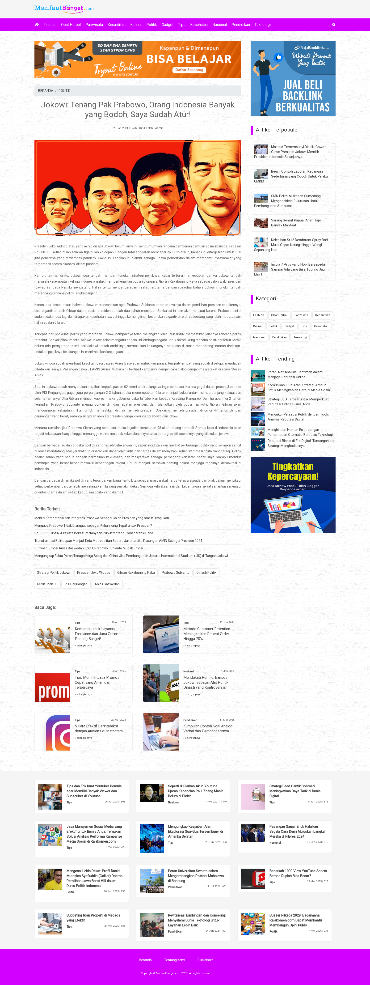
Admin (159, 128)
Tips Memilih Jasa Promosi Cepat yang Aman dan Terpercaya (97, 682)
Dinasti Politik (206, 572)
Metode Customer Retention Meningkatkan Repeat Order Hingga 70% (206, 634)
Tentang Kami (174, 960)
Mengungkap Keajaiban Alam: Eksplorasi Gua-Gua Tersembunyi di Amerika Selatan (195, 831)
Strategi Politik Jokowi (53, 572)
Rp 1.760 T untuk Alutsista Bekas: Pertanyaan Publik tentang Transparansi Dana (93, 533)
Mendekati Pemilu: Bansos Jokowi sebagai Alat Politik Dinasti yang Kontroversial (205, 682)
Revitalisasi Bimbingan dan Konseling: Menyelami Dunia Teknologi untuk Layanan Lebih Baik (197, 920)
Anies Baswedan (107, 584)
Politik (151, 24)
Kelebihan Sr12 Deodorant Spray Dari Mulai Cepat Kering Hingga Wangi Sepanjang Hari (291, 245)
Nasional (219, 24)
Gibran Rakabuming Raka (136, 572)
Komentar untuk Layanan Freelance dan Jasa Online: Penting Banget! (97, 634)
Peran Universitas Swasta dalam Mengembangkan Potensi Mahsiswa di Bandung (196, 876)
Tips (181, 24)
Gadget (167, 24)
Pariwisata (94, 24)
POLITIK (64, 91)
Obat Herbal (71, 24)
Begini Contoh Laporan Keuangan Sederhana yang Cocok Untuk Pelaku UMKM (291, 176)
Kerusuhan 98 (47, 584)
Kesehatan (199, 24)
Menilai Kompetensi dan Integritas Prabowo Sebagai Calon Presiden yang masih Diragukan (101, 518)
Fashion (49, 24)
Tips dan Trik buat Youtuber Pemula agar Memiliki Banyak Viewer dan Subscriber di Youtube (94, 791)
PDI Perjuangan (76, 584)
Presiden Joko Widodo (93, 572)
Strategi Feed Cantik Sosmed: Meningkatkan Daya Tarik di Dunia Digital (294, 791)
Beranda (145, 960)
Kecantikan (117, 24)
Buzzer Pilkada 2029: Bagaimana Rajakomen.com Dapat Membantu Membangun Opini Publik (295, 920)
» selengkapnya (83, 645)
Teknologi (263, 24)
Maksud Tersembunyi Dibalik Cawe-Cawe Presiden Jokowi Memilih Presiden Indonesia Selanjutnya (290, 152)
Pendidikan (240, 24)
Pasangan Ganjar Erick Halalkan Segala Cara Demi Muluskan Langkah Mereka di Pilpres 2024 (297, 831)
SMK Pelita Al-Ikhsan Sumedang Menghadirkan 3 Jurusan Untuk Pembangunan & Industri (287, 201)
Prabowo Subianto (175, 572)
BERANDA (45, 91)
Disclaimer (205, 960)
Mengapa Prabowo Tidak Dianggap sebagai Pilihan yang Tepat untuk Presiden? (93, 525)
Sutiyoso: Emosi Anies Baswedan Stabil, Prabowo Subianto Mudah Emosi (88, 548)
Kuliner (136, 24)
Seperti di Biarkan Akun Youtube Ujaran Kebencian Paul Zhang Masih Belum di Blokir (195, 791)
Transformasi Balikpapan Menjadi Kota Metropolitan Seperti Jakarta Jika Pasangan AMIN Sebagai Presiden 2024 (118, 541)
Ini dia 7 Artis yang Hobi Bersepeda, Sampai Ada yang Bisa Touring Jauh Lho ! (290, 269)
